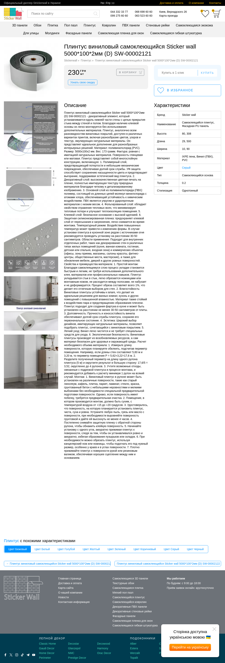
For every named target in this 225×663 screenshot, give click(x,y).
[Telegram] (28, 654)
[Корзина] (217, 14)
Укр (102, 3)
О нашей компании (70, 592)
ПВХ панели (131, 25)
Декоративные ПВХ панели (130, 606)
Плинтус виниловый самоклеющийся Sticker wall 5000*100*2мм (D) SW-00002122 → (169, 563)
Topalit (134, 657)
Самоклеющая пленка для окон (121, 33)
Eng (108, 3)
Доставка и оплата (171, 2)
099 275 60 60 (119, 15)
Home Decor (46, 653)
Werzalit (135, 653)
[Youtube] (33, 654)
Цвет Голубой (66, 549)
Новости (63, 597)
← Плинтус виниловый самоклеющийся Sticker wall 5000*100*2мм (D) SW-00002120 (58, 563)
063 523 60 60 (143, 15)
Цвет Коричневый (144, 549)
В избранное (180, 90)
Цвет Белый (42, 549)
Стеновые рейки (158, 25)
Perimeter (45, 657)
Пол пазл (70, 25)
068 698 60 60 (143, 11)
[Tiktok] (22, 654)
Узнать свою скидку (82, 82)
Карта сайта (65, 587)
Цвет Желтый (91, 549)
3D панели (19, 25)
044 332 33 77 (119, 11)
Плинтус (90, 25)
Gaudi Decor (46, 648)
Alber (133, 643)
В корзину (128, 72)
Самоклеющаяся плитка (128, 587)
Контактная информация (74, 602)
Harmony (102, 648)
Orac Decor (104, 653)
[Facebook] (5, 654)
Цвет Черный (195, 549)
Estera (134, 648)
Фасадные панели (79, 33)
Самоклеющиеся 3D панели (130, 578)
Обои (37, 25)
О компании (196, 2)
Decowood (103, 643)
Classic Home (47, 643)
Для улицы (31, 33)
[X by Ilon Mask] (11, 654)
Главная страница (69, 578)
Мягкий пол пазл (123, 592)
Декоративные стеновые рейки (132, 611)
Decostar (73, 643)
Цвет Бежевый (17, 549)
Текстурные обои (123, 583)
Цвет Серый (171, 549)
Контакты (215, 2)
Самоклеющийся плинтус (129, 597)
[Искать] (96, 14)
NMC (71, 653)
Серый (186, 167)
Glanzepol (74, 648)
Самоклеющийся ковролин (130, 602)
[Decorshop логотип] (15, 643)
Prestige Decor (77, 657)
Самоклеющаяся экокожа (194, 25)
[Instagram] (16, 654)
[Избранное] (205, 13)
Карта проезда (168, 15)
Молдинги (52, 33)
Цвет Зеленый (117, 549)
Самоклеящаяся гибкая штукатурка (176, 33)
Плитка (53, 25)
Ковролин (109, 25)
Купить (207, 72)
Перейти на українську (190, 647)
